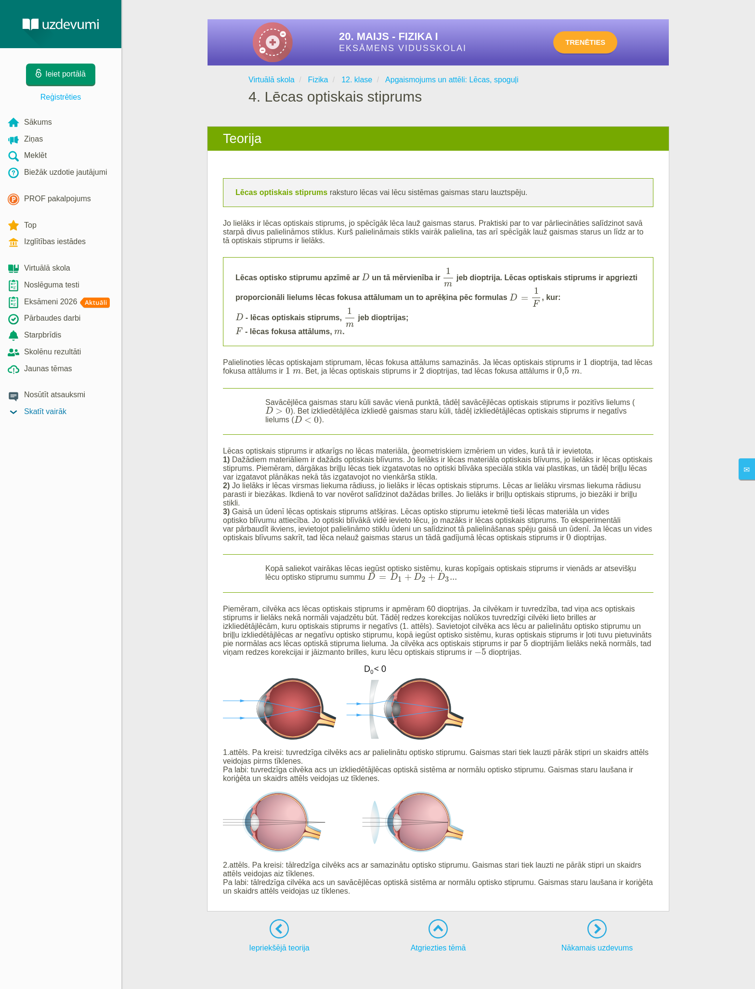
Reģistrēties (60, 97)
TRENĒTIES (594, 42)
